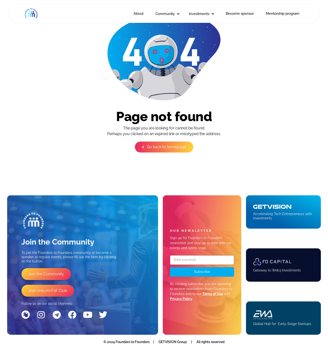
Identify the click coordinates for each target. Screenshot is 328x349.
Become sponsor (240, 13)
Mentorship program (282, 13)
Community (167, 14)
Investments (201, 14)
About (138, 13)
